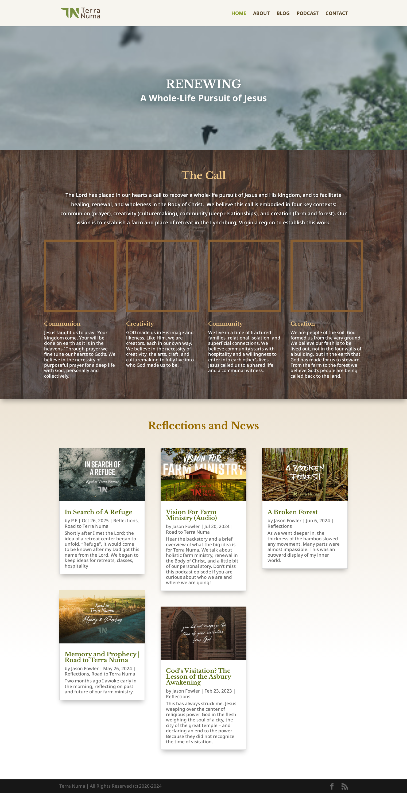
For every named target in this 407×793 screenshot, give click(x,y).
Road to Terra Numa (86, 526)
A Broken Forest (292, 512)
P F (74, 520)
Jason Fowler (85, 668)
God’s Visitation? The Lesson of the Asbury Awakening (198, 676)
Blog (283, 13)
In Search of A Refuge (98, 512)
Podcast (308, 13)
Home (238, 13)
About (261, 13)
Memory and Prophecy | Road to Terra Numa (102, 657)
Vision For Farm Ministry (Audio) (191, 515)
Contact (336, 13)
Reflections (125, 520)
